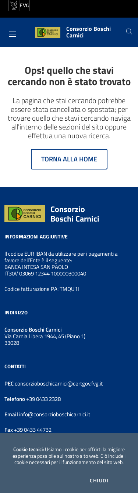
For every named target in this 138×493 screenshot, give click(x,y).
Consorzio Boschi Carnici (74, 214)
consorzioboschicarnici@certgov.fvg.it (59, 383)
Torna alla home (69, 159)
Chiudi (99, 480)
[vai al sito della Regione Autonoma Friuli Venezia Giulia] (19, 4)
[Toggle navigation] (12, 34)
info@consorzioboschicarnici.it (54, 414)
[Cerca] (129, 32)
